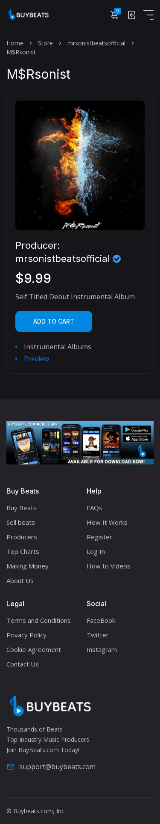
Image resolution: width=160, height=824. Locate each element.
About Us (20, 580)
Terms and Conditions (38, 620)
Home (14, 43)
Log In (96, 551)
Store (45, 43)
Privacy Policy (26, 635)
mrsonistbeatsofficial (96, 43)
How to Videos (109, 566)
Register (99, 536)
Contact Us (22, 664)
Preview (36, 358)
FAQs (94, 507)
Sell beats (20, 522)
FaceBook (101, 620)
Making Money (27, 566)
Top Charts (22, 551)
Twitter (98, 635)
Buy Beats (21, 507)
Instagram (102, 649)
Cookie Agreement (33, 649)
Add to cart (53, 321)
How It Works (107, 522)
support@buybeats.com (51, 766)
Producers (21, 536)
